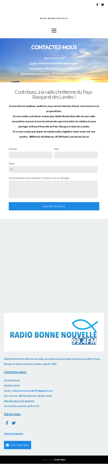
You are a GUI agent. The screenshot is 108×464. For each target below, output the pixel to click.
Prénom (13, 149)
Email (11, 164)
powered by (54, 460)
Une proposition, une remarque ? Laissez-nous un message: (39, 178)
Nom (56, 149)
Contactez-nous (54, 206)
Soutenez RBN (17, 445)
